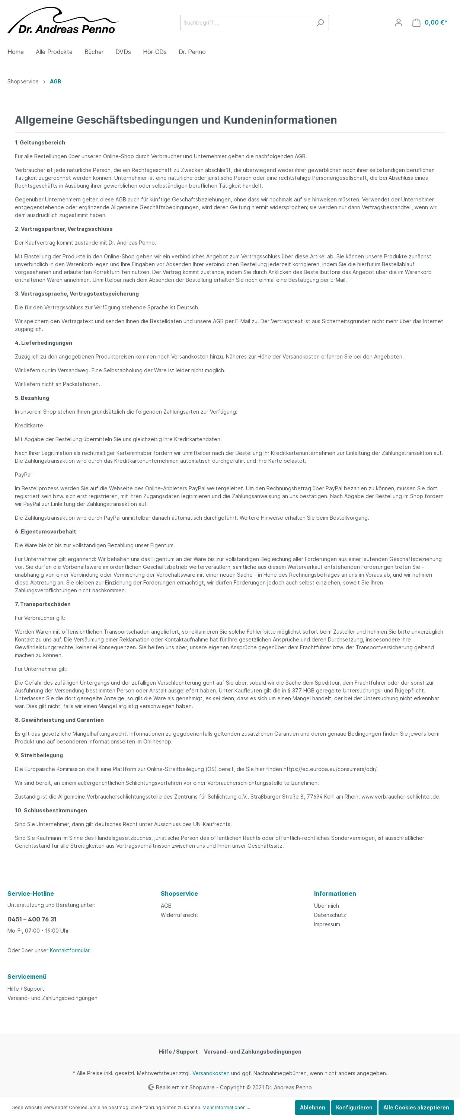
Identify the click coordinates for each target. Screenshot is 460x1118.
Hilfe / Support (25, 988)
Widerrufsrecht (179, 915)
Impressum (327, 924)
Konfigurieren (354, 1107)
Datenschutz (330, 915)
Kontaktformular (69, 950)
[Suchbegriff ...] (246, 22)
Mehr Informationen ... (226, 1107)
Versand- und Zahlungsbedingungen (52, 998)
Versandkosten (211, 1073)
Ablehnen (312, 1107)
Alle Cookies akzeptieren (416, 1107)
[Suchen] (320, 22)
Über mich (326, 905)
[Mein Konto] (399, 22)
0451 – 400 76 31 (32, 919)
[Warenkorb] (430, 22)
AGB (166, 905)
